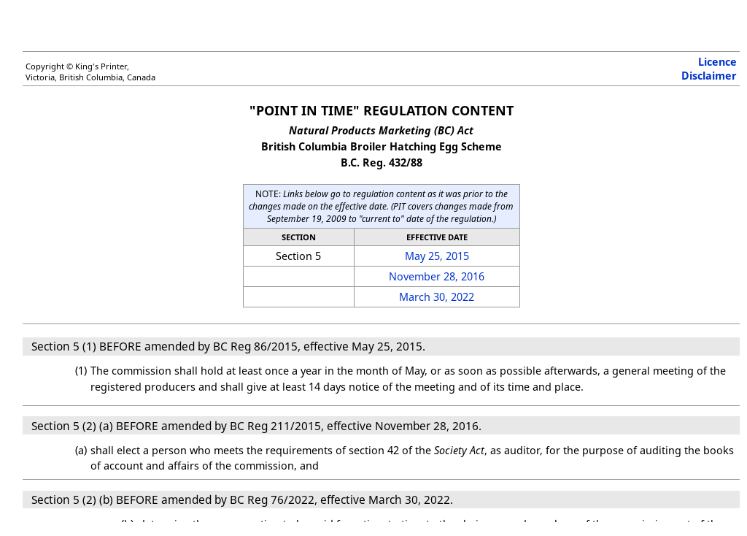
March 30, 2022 (436, 297)
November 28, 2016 (436, 276)
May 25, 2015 (437, 256)
